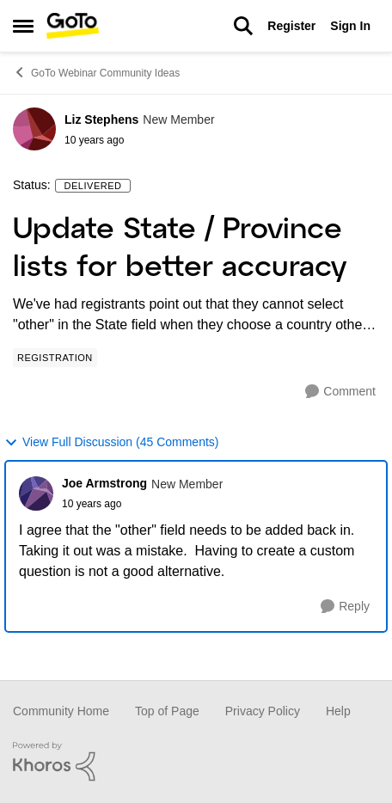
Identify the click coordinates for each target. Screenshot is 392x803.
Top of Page (167, 711)
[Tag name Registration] (55, 357)
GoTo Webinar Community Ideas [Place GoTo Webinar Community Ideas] (96, 72)
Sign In (350, 26)
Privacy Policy (262, 711)
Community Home (61, 711)
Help (338, 711)
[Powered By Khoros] (196, 762)
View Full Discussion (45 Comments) (111, 442)
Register (291, 26)
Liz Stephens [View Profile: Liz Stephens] (101, 119)
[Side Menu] (23, 26)
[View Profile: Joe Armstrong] (36, 493)
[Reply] (345, 606)
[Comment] (340, 391)
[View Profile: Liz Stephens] (34, 128)
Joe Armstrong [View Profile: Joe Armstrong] (104, 483)
